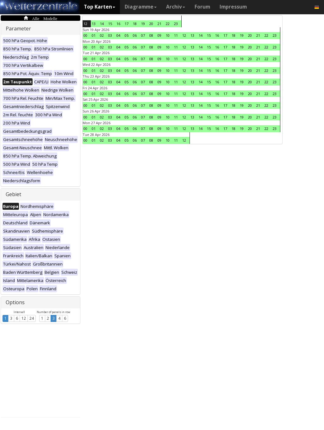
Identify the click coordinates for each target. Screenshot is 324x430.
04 (118, 35)
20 (151, 23)
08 (151, 35)
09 (159, 35)
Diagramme (141, 6)
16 (118, 23)
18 (135, 23)
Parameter (18, 28)
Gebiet (13, 194)
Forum (202, 6)
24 (31, 318)
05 (126, 35)
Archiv (175, 6)
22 (168, 23)
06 (135, 35)
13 (94, 23)
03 (110, 35)
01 (94, 35)
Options (15, 302)
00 (85, 35)
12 (24, 318)
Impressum (233, 6)
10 (168, 35)
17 (126, 23)
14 (102, 23)
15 (110, 23)
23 (176, 23)
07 (143, 35)
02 (102, 35)
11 (176, 35)
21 (159, 23)
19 (143, 23)
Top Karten (99, 6)
